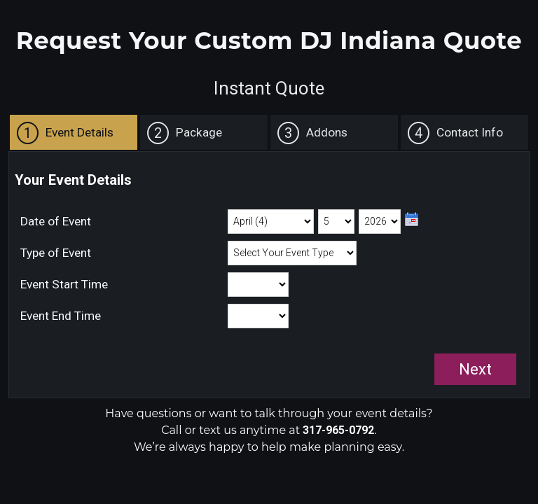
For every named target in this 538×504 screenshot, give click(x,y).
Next (475, 369)
